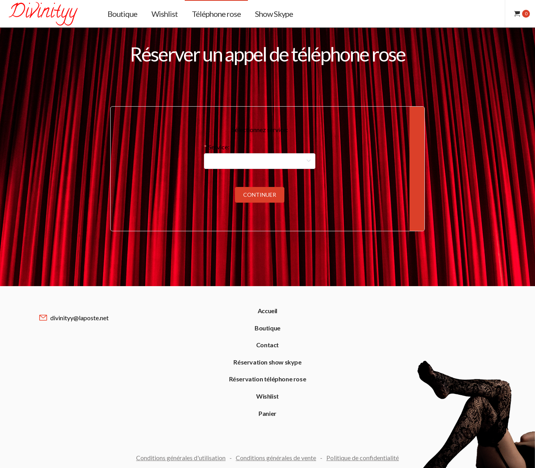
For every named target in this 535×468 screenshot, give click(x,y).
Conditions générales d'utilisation (181, 457)
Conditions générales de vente (276, 457)
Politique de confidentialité (362, 457)
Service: (218, 147)
